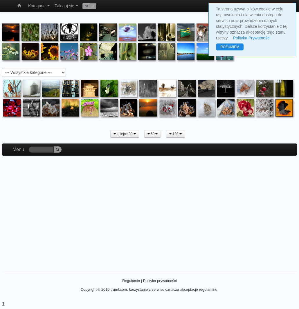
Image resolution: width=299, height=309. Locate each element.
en (86, 6)
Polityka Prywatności (251, 38)
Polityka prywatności (160, 281)
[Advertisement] (149, 207)
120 (175, 134)
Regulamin (131, 281)
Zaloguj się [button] (66, 5)
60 (152, 134)
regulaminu (208, 289)
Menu (18, 149)
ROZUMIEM (229, 47)
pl (93, 6)
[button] (89, 6)
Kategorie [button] (39, 5)
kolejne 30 (125, 134)
